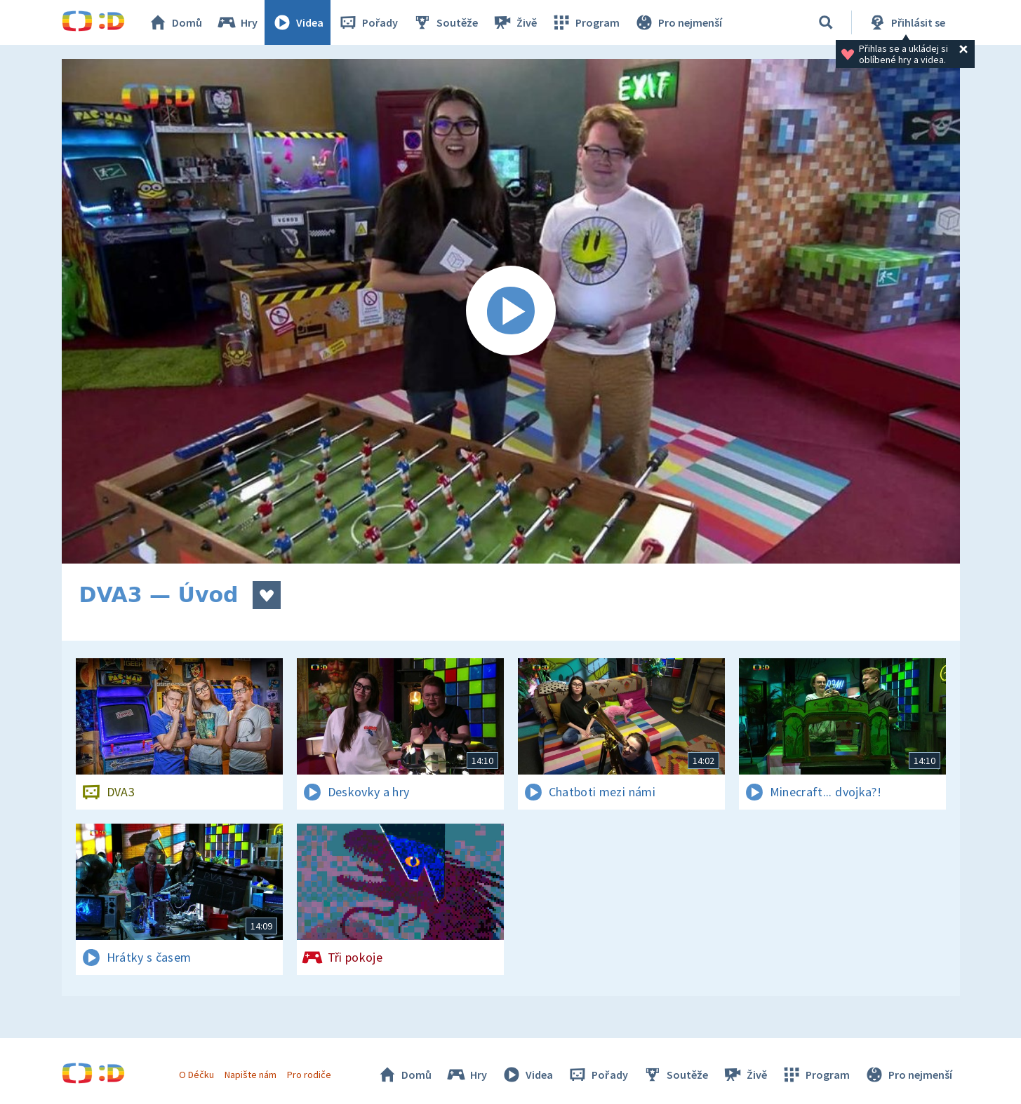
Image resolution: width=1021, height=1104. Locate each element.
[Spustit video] (511, 311)
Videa (297, 22)
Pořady (368, 22)
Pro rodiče (309, 1074)
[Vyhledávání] (826, 22)
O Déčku (196, 1074)
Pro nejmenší (678, 22)
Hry (237, 22)
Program (585, 22)
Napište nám (250, 1074)
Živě (514, 22)
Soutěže (445, 22)
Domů (174, 22)
